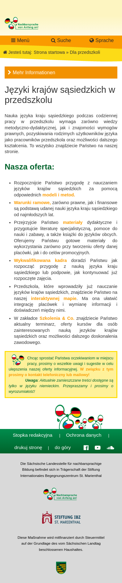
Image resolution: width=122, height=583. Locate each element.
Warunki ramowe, (32, 202)
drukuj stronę (28, 447)
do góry (63, 447)
